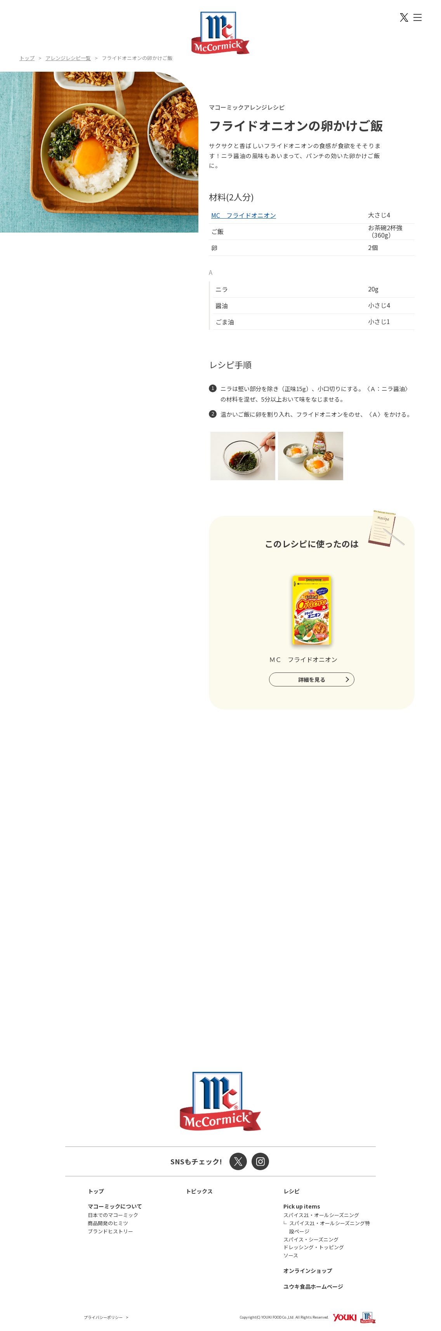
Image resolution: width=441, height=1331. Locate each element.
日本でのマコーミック (113, 1215)
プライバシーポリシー (103, 1317)
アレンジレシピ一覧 (68, 58)
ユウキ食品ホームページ (313, 1286)
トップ (27, 58)
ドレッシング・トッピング (313, 1247)
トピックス (199, 1191)
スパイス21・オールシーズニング (321, 1215)
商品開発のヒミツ (108, 1223)
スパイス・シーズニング (311, 1239)
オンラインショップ (307, 1270)
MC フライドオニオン (243, 215)
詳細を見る (311, 679)
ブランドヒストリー (110, 1231)
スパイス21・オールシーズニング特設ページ (329, 1227)
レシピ (291, 1191)
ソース (290, 1255)
